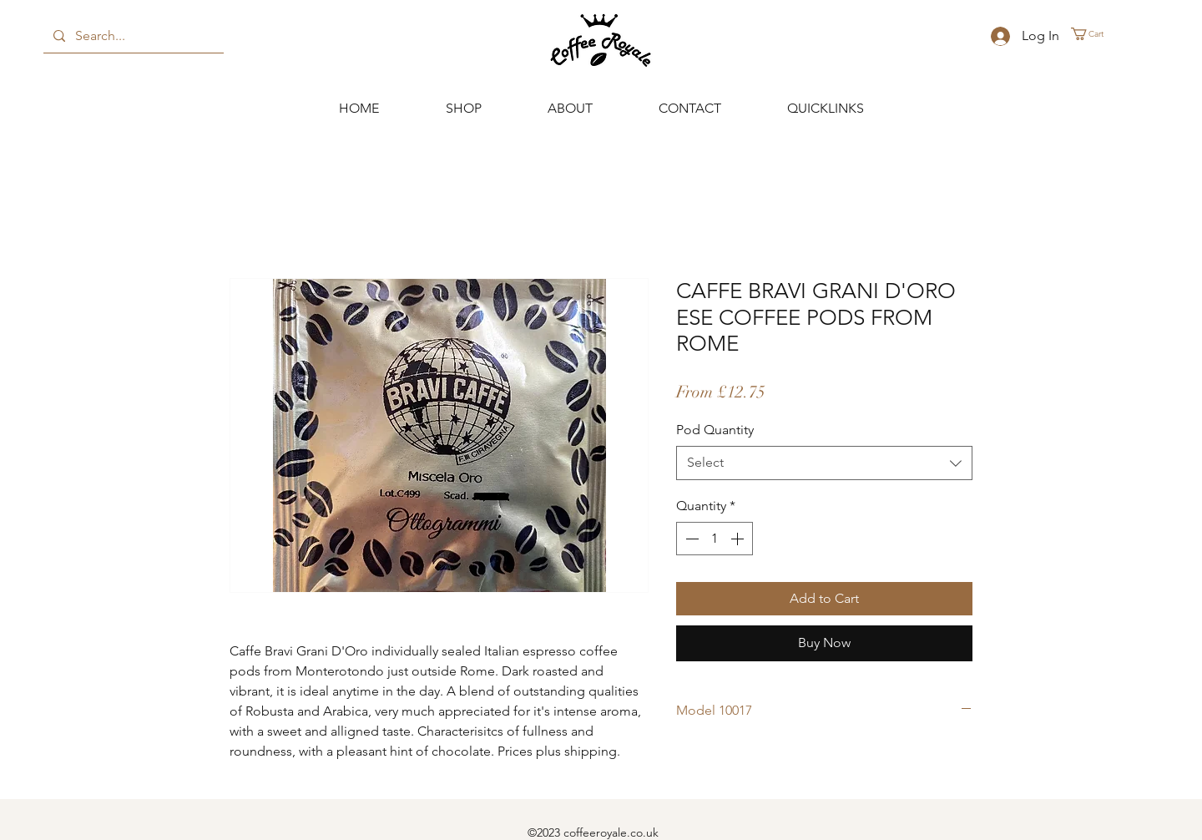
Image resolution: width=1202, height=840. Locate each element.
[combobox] (824, 462)
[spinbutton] (714, 538)
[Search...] (132, 36)
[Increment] (738, 538)
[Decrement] (690, 538)
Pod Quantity (715, 430)
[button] (1094, 34)
